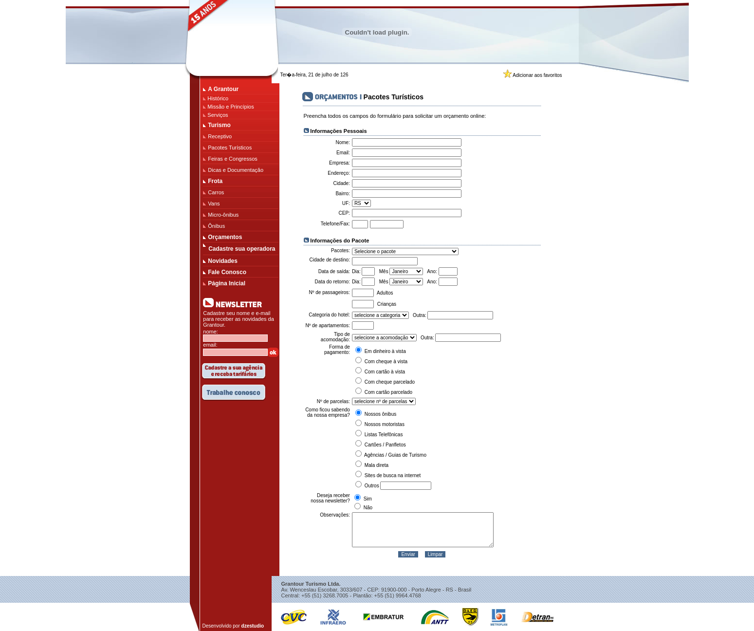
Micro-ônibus (223, 215)
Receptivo (220, 136)
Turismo (219, 125)
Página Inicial (226, 283)
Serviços (217, 115)
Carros (216, 192)
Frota (215, 181)
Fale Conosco (227, 272)
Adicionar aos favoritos (537, 75)
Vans (214, 203)
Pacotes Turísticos (230, 147)
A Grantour (223, 89)
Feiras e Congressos (232, 159)
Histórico (217, 98)
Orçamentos (225, 237)
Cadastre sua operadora (241, 248)
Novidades (223, 261)
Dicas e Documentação (235, 170)
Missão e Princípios (230, 107)
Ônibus (216, 226)
